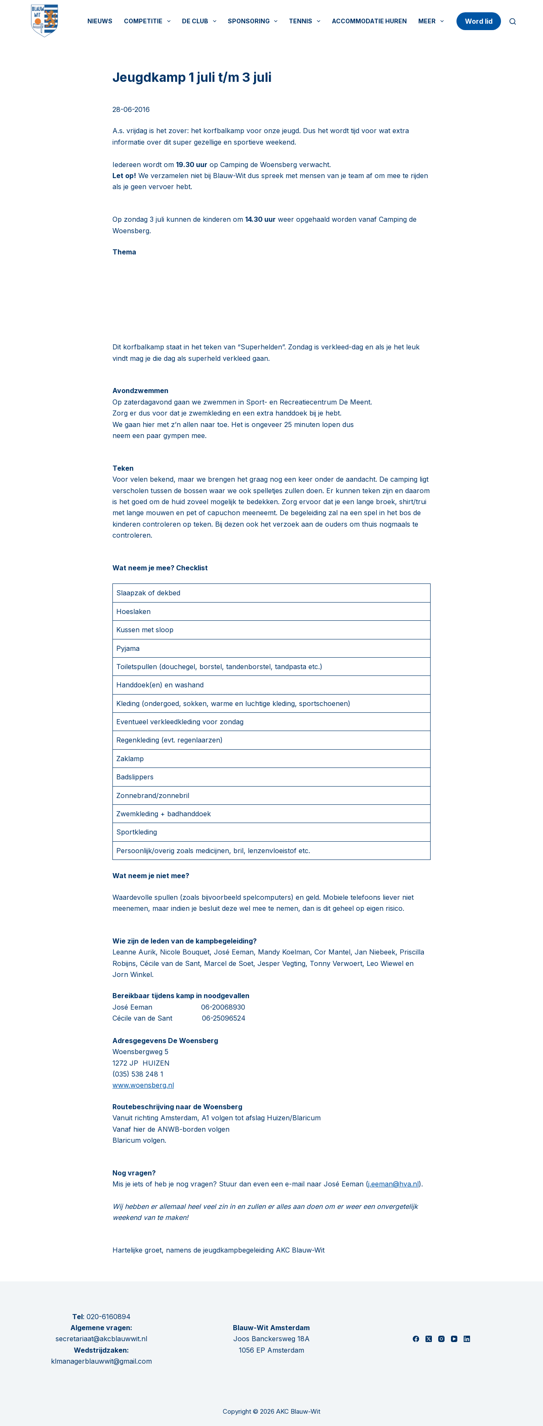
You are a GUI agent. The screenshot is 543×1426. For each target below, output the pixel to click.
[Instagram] (441, 1339)
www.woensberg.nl (143, 1085)
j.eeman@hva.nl (393, 1184)
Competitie (149, 21)
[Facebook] (416, 1339)
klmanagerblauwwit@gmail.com (101, 1361)
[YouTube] (454, 1339)
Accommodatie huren (369, 21)
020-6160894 (109, 1316)
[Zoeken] (512, 21)
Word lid (479, 21)
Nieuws (99, 21)
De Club (201, 21)
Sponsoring (254, 21)
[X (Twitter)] (428, 1339)
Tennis (306, 21)
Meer (432, 21)
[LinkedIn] (467, 1339)
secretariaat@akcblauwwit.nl (101, 1338)
